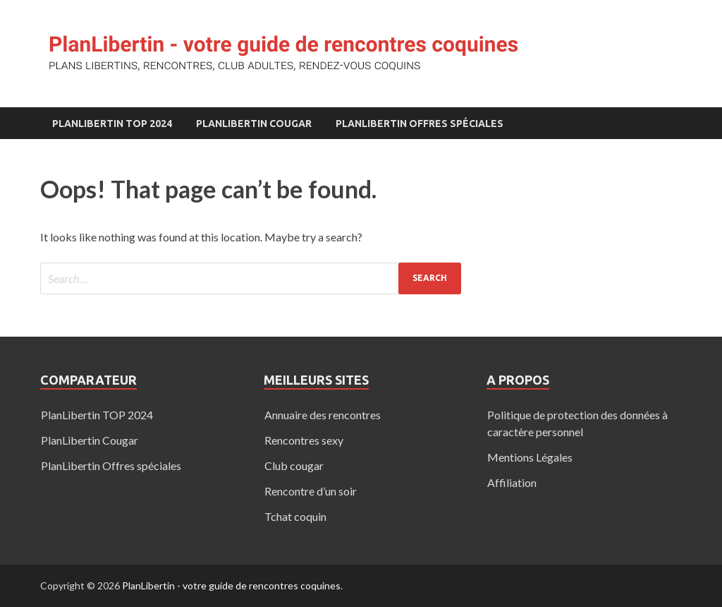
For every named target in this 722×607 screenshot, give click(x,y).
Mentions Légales (530, 457)
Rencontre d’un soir (310, 491)
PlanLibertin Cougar (254, 123)
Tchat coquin (295, 516)
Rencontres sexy (303, 440)
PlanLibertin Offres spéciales (419, 123)
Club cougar (294, 465)
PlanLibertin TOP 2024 (112, 123)
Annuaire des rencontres (322, 414)
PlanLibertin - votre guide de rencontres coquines (231, 585)
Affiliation (512, 482)
